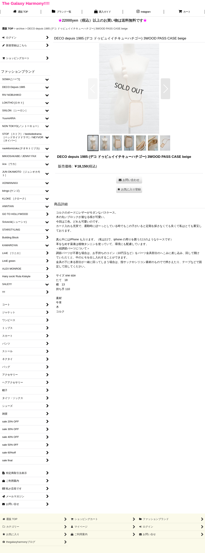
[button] (92, 88)
